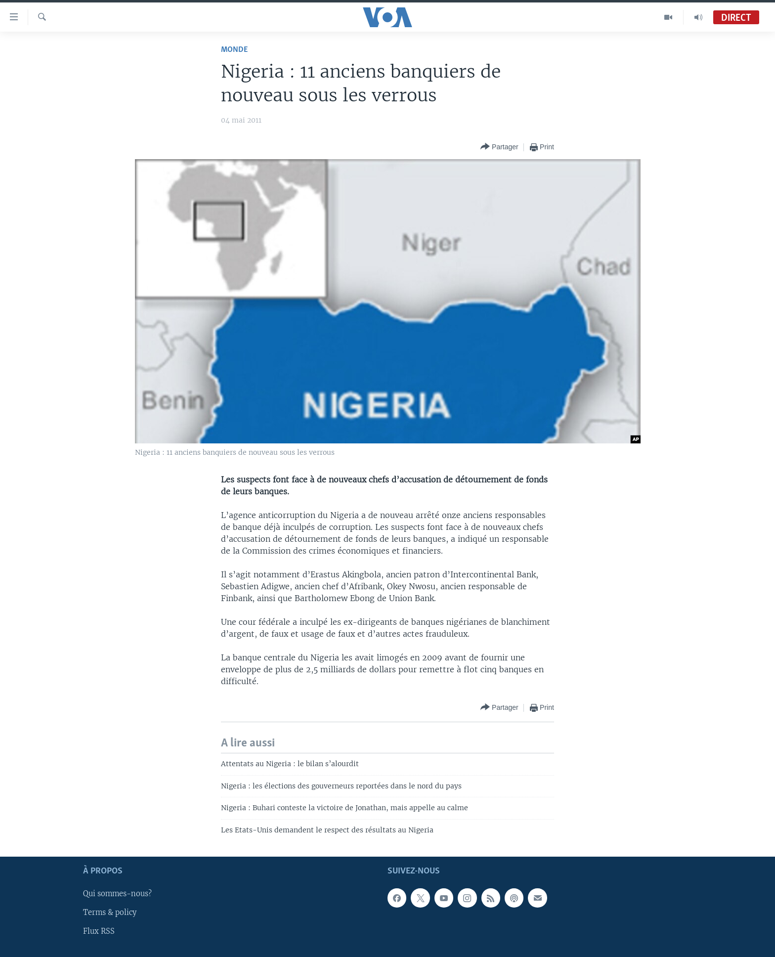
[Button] (499, 147)
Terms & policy (109, 912)
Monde (234, 49)
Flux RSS (99, 931)
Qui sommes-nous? (117, 893)
